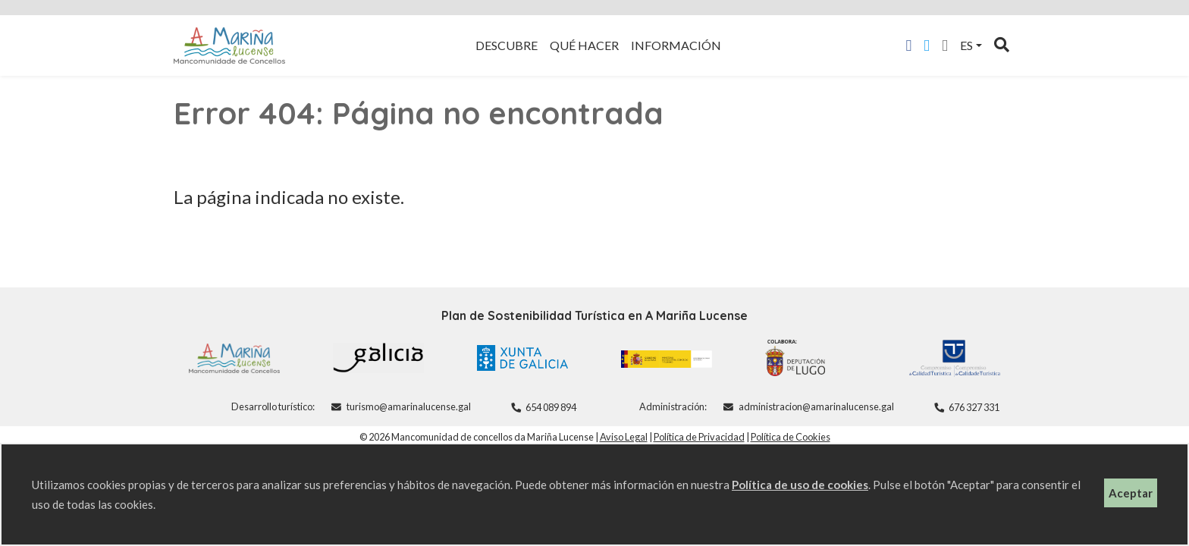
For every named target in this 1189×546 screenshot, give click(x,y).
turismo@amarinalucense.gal (409, 406)
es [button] (966, 45)
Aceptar (1131, 493)
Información (676, 45)
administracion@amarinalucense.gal (816, 406)
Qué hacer (584, 45)
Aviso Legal (624, 437)
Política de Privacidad (699, 437)
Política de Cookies (790, 437)
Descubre (506, 45)
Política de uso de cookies (800, 484)
